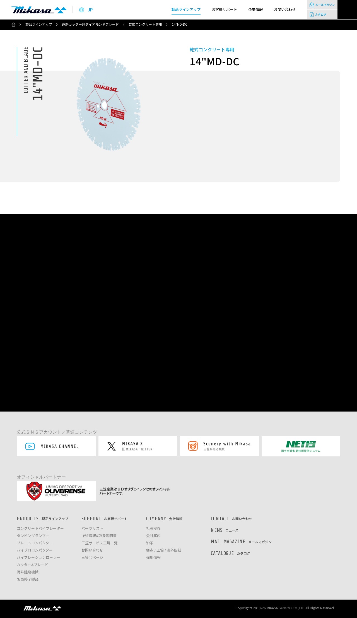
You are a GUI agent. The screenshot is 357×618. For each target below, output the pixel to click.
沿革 (149, 543)
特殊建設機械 (27, 572)
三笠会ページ (92, 557)
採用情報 (153, 557)
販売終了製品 (27, 579)
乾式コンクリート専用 (145, 24)
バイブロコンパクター (35, 550)
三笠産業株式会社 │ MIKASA (41, 607)
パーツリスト (92, 528)
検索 (347, 9)
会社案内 (153, 535)
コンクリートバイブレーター (40, 528)
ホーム (13, 24)
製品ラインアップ (38, 24)
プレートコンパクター (35, 543)
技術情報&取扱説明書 (99, 535)
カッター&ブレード (32, 564)
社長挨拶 (153, 528)
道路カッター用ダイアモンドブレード (90, 24)
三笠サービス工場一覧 (99, 543)
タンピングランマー (33, 535)
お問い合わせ (92, 550)
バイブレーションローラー (38, 557)
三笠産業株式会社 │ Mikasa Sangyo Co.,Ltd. (39, 10)
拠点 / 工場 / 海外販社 (163, 550)
